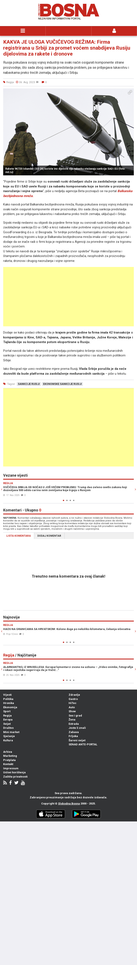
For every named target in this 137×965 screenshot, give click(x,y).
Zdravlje (74, 694)
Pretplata (9, 760)
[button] (130, 92)
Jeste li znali (77, 727)
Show (72, 711)
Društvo (8, 727)
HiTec (72, 703)
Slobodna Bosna (69, 803)
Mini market (11, 732)
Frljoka (73, 736)
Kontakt (8, 764)
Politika (8, 699)
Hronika (8, 703)
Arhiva (7, 751)
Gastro (73, 699)
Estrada (74, 723)
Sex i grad (75, 715)
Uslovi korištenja (14, 772)
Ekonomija (10, 707)
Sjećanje (9, 736)
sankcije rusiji (29, 384)
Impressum (10, 768)
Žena (72, 719)
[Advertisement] (68, 296)
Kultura (8, 740)
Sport (6, 711)
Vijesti (7, 694)
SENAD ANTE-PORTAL (83, 744)
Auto (72, 707)
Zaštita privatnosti (15, 776)
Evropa (8, 719)
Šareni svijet (77, 740)
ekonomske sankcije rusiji (62, 384)
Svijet (7, 723)
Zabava (74, 732)
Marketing (10, 755)
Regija (7, 715)
